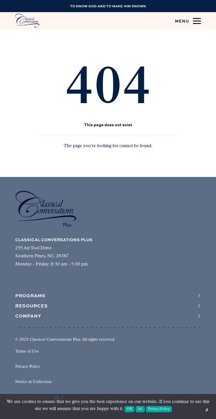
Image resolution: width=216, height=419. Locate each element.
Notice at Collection (33, 382)
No (140, 409)
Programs (108, 295)
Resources (108, 305)
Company (108, 316)
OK (129, 409)
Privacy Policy (27, 367)
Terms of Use (27, 351)
